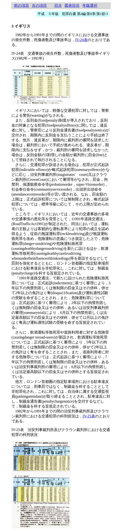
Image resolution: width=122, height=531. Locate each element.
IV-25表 (89, 416)
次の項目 (39, 6)
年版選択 (89, 6)
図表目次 (72, 6)
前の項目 (21, 6)
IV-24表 (81, 40)
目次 (58, 6)
